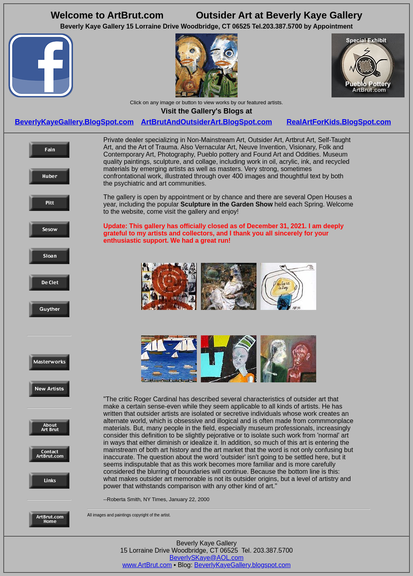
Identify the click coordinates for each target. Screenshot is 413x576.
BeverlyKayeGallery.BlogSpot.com (74, 122)
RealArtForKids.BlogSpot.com (338, 122)
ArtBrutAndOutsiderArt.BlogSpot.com (206, 122)
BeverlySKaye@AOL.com (206, 557)
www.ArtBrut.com (147, 565)
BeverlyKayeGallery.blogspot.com (242, 565)
